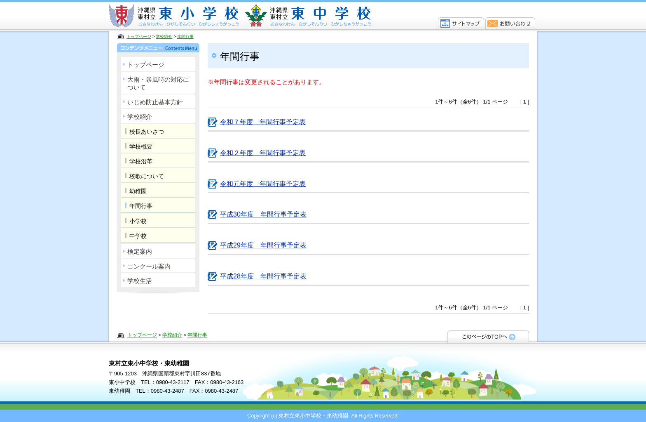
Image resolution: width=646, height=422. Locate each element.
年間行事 (185, 36)
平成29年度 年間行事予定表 (263, 245)
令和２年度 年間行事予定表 (263, 152)
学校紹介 (164, 36)
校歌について (146, 176)
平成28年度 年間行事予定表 (263, 276)
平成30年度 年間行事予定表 (263, 214)
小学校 (138, 221)
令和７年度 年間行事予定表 (263, 121)
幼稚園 (138, 191)
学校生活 (139, 280)
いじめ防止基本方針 (155, 102)
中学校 (138, 236)
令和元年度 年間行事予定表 (263, 183)
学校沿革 (140, 161)
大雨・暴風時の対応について (158, 83)
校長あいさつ (146, 131)
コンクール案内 (149, 266)
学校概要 (140, 146)
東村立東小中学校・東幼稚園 (240, 15)
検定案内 (139, 251)
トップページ (138, 36)
